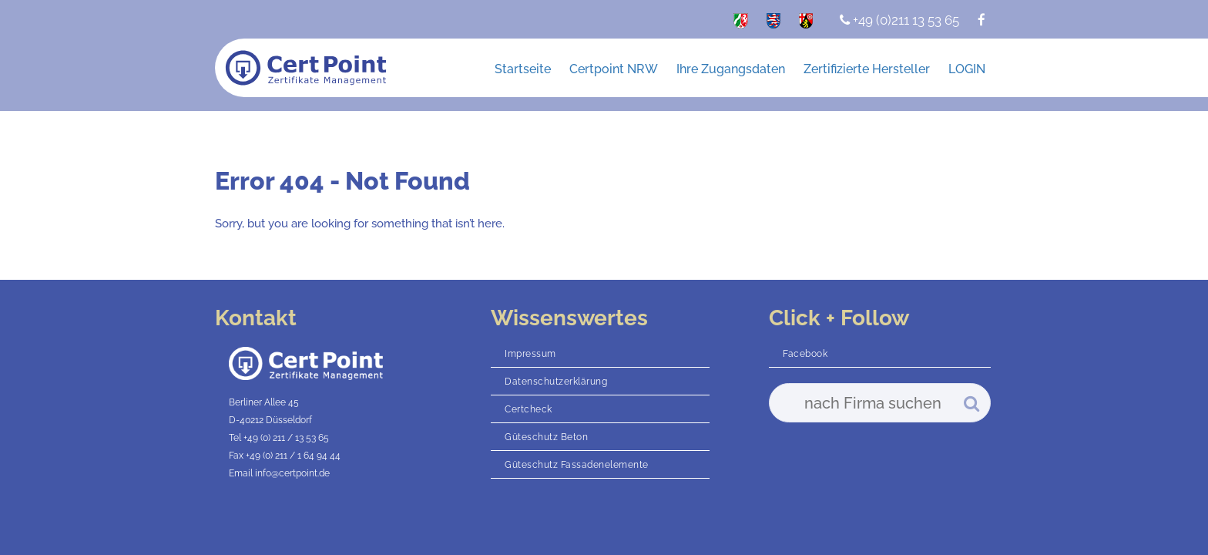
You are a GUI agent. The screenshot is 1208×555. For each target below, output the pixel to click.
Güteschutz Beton (546, 437)
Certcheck (528, 409)
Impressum (530, 353)
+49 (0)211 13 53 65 (899, 20)
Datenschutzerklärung (556, 381)
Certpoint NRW (613, 69)
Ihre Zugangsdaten (730, 69)
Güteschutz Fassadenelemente (577, 464)
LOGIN (966, 69)
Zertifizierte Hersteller (867, 69)
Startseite (523, 69)
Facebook (805, 353)
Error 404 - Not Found (342, 180)
